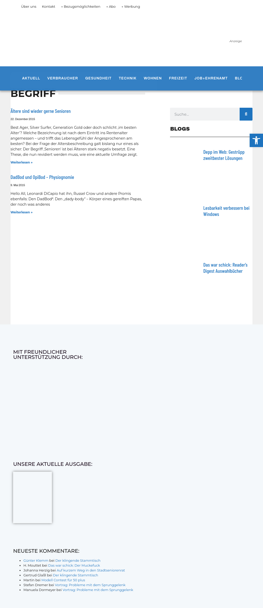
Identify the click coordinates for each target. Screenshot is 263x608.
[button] (256, 140)
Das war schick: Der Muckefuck (74, 565)
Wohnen (153, 78)
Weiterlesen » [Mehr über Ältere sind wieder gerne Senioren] (22, 162)
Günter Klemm (35, 560)
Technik (127, 78)
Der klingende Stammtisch (77, 560)
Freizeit (178, 78)
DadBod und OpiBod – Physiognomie (42, 177)
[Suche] (246, 114)
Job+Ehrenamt (211, 78)
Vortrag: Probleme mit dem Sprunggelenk (90, 585)
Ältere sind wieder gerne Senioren (41, 111)
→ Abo (111, 6)
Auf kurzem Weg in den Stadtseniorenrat (91, 570)
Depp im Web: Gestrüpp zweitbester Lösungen (224, 155)
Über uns (28, 6)
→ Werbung (130, 6)
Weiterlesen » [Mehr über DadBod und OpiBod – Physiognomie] (22, 212)
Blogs (242, 78)
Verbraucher (62, 78)
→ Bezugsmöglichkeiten (80, 6)
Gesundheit (98, 78)
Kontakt (48, 6)
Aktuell (31, 78)
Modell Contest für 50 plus (63, 580)
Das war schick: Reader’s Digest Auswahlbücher (225, 267)
